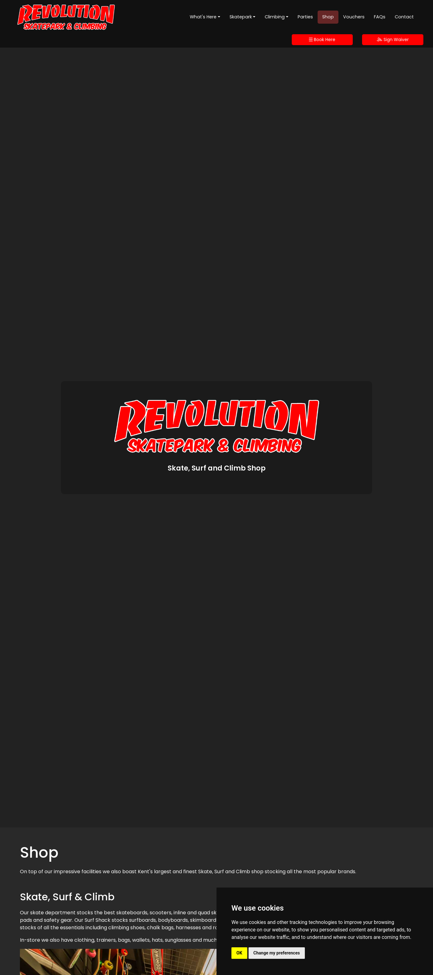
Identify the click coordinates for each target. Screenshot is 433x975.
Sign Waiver (393, 39)
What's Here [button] (203, 17)
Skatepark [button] (241, 17)
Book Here (322, 39)
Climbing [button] (275, 17)
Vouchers (354, 17)
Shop (328, 17)
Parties (305, 17)
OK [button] (239, 952)
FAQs (379, 17)
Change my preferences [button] (277, 952)
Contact (404, 17)
